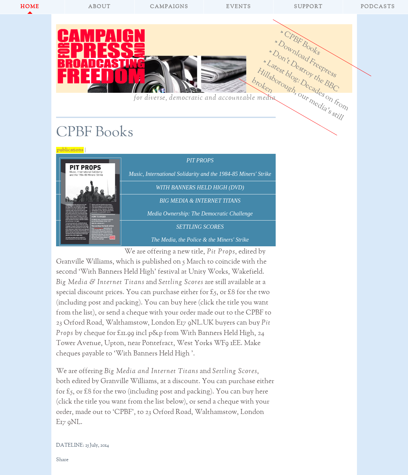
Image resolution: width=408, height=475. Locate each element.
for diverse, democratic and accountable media (205, 97)
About (99, 6)
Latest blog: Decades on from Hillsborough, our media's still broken (300, 90)
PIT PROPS (200, 160)
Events (238, 6)
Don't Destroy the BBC (305, 71)
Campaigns (169, 6)
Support (308, 6)
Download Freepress (307, 59)
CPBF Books (302, 43)
